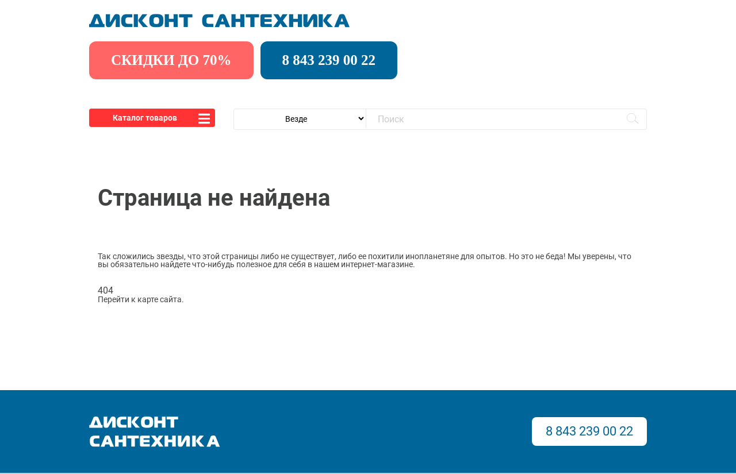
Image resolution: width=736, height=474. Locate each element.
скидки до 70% (171, 60)
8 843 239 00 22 (329, 60)
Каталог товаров (145, 117)
